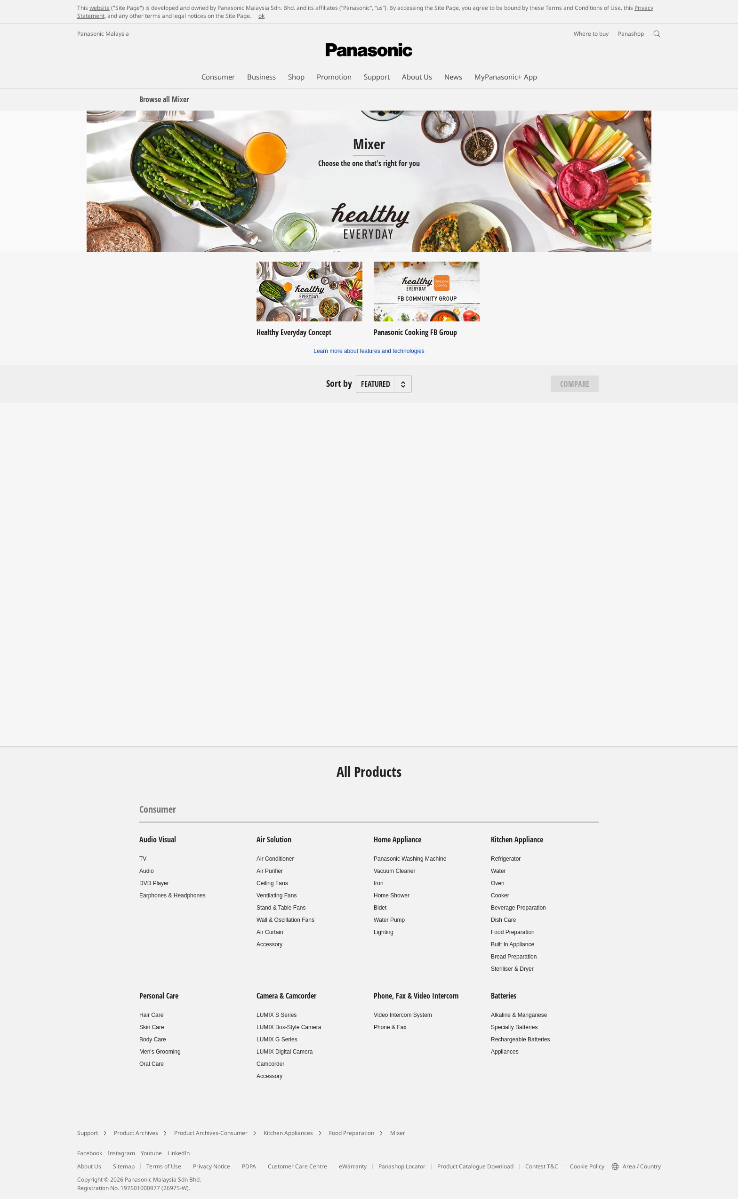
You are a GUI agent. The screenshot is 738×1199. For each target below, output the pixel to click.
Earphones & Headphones (172, 895)
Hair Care (151, 1015)
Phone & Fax (390, 1027)
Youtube (151, 1153)
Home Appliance (397, 839)
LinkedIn (179, 1153)
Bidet (380, 907)
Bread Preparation (514, 956)
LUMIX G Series (277, 1039)
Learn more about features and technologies (369, 351)
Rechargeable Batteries (520, 1039)
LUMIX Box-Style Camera (289, 1027)
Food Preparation (513, 932)
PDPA (249, 1166)
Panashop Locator (401, 1166)
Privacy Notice (211, 1166)
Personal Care (158, 996)
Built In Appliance (512, 944)
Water (498, 871)
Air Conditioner (275, 858)
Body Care (152, 1039)
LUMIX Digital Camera (285, 1051)
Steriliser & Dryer (512, 969)
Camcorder (270, 1064)
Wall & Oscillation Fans (285, 920)
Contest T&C (541, 1166)
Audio (146, 871)
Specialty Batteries (514, 1027)
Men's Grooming (160, 1051)
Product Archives (136, 1133)
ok (261, 16)
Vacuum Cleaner (395, 871)
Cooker (500, 895)
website (99, 8)
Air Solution (274, 839)
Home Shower (391, 895)
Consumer (157, 809)
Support (87, 1133)
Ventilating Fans (277, 895)
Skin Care (151, 1027)
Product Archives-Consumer (211, 1133)
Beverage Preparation (518, 907)
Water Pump (389, 920)
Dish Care (503, 920)
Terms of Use (163, 1166)
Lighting (383, 932)
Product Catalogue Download (475, 1166)
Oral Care (151, 1064)
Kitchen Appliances (288, 1133)
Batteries (503, 996)
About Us (89, 1166)
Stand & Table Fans (281, 907)
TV (142, 858)
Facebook (89, 1153)
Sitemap (124, 1166)
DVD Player (154, 883)
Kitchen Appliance (517, 839)
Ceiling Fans (272, 883)
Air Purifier (270, 871)
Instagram (121, 1153)
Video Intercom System (403, 1015)
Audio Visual (157, 839)
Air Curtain (270, 932)
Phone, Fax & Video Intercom (416, 996)
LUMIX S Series (277, 1015)
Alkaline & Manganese (519, 1015)
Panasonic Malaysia (103, 34)
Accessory (269, 944)
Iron (379, 883)
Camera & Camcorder (286, 996)
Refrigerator (506, 858)
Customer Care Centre (297, 1166)
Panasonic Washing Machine (410, 858)
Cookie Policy (587, 1166)
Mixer (397, 1133)
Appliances (505, 1051)
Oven (498, 883)
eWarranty (353, 1166)
